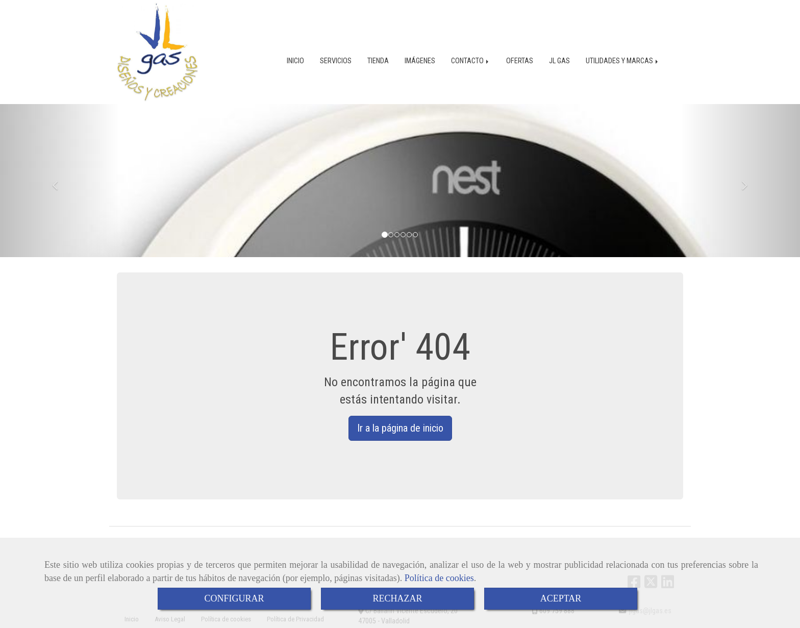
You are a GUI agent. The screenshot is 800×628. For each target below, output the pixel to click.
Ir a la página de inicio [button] (400, 427)
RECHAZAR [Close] (397, 598)
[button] (60, 179)
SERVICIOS (336, 60)
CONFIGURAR (234, 598)
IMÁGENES (420, 60)
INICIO (295, 60)
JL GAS (559, 60)
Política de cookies (439, 578)
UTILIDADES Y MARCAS (623, 60)
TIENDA (378, 60)
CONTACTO (470, 60)
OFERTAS (519, 60)
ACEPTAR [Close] (561, 598)
